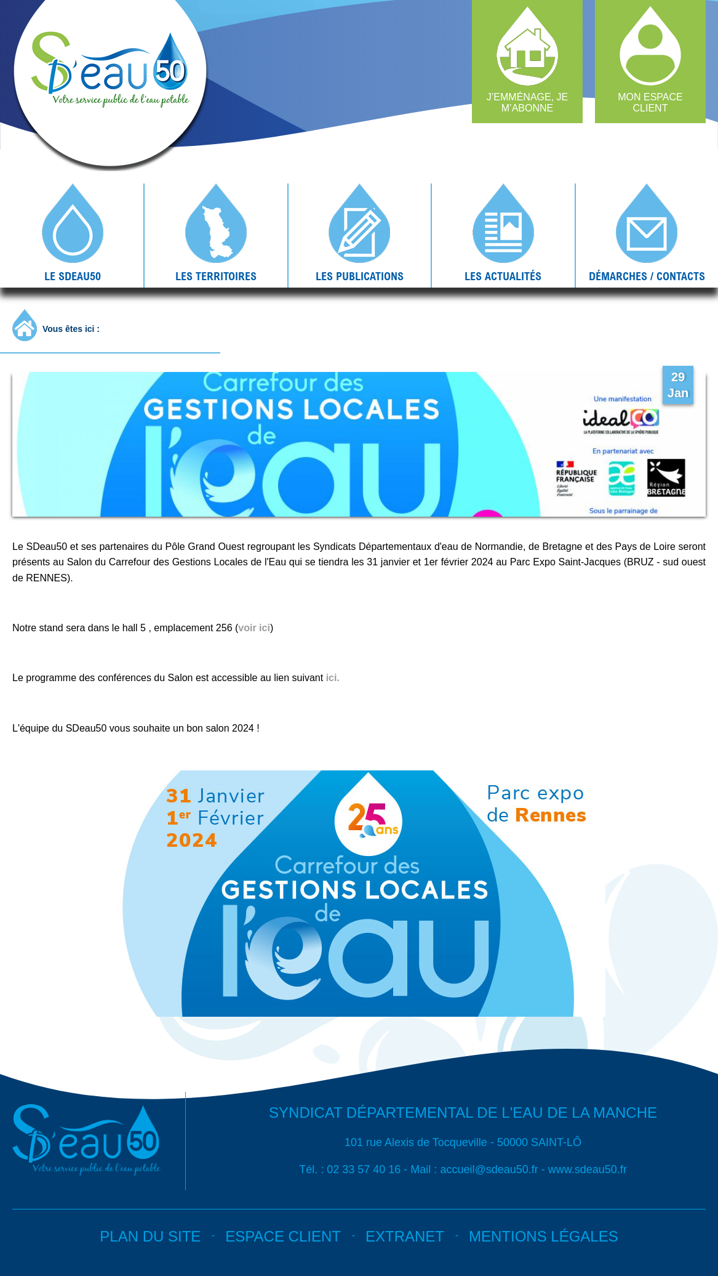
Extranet (404, 1236)
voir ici (254, 628)
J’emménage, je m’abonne (527, 102)
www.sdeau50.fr (587, 1169)
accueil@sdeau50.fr (489, 1169)
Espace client (283, 1236)
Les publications (360, 276)
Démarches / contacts (647, 276)
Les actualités (503, 276)
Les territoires (216, 276)
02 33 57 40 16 (364, 1169)
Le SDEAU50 (72, 276)
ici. (333, 677)
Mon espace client (650, 102)
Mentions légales (543, 1236)
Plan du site (150, 1236)
